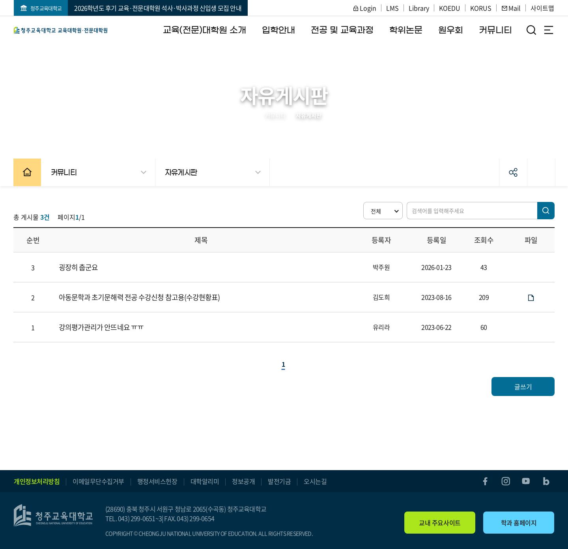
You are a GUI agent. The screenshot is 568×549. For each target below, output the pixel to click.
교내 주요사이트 (439, 522)
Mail (511, 8)
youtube (526, 481)
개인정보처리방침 (37, 481)
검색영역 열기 (531, 29)
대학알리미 (205, 481)
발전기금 (279, 481)
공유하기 (512, 172)
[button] (382, 210)
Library (419, 8)
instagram (505, 481)
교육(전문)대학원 (60, 30)
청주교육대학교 (46, 8)
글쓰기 (523, 386)
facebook (485, 481)
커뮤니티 (275, 115)
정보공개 (243, 481)
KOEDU (449, 8)
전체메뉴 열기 (548, 29)
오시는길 (315, 481)
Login (364, 8)
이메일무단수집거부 (98, 481)
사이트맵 (542, 8)
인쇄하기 (540, 172)
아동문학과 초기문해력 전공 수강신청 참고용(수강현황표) (139, 297)
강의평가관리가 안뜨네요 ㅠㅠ (101, 327)
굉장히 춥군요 (79, 267)
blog (546, 481)
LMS (392, 8)
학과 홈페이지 (519, 522)
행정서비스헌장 (157, 481)
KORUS (480, 8)
